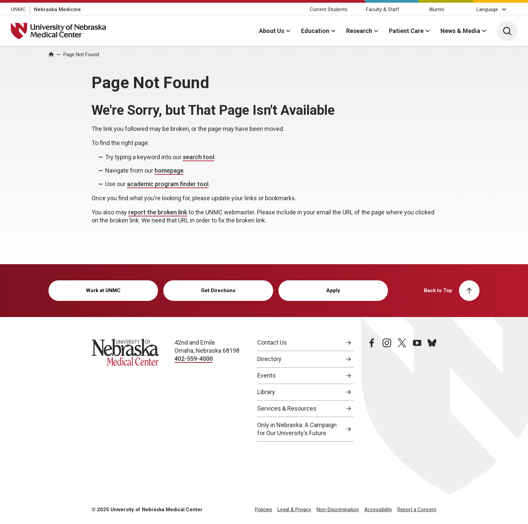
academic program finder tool (167, 183)
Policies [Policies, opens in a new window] (263, 509)
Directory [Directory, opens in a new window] (269, 358)
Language (487, 9)
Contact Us (272, 342)
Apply (333, 290)
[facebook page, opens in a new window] (371, 390)
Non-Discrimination (338, 509)
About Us (271, 30)
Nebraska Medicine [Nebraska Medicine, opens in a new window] (57, 9)
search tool (198, 157)
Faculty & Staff (382, 9)
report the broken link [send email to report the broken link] (157, 212)
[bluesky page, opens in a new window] (432, 390)
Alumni (436, 9)
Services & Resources (287, 408)
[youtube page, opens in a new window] (417, 390)
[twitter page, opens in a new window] (402, 390)
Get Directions (218, 290)
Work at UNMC (103, 290)
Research (359, 30)
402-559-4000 (193, 358)
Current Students (329, 9)
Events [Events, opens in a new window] (266, 375)
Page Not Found (81, 54)
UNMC (18, 9)
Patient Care (406, 30)
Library (266, 391)
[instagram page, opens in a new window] (387, 390)
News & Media (460, 30)
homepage (169, 170)
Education (315, 30)
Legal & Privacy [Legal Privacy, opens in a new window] (294, 509)
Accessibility (378, 509)
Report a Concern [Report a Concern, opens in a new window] (416, 509)
